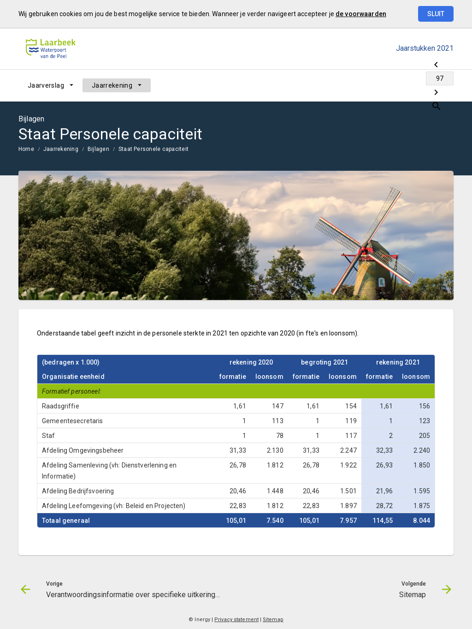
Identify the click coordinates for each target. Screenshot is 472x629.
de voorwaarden (361, 14)
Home (26, 149)
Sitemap (273, 620)
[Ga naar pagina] (398, 85)
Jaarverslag (46, 85)
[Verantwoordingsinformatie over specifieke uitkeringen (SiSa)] (374, 85)
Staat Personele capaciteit (153, 149)
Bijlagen (98, 149)
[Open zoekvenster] (443, 85)
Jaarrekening (112, 85)
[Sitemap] (422, 85)
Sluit (435, 14)
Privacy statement (236, 620)
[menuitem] (50, 85)
